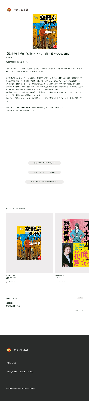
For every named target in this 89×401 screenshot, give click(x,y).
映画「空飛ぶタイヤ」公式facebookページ (44, 182)
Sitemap (30, 372)
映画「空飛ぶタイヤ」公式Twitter (44, 172)
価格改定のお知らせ (13, 306)
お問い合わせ (11, 363)
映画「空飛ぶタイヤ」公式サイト (44, 163)
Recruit (22, 372)
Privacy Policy (12, 372)
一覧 (80, 297)
